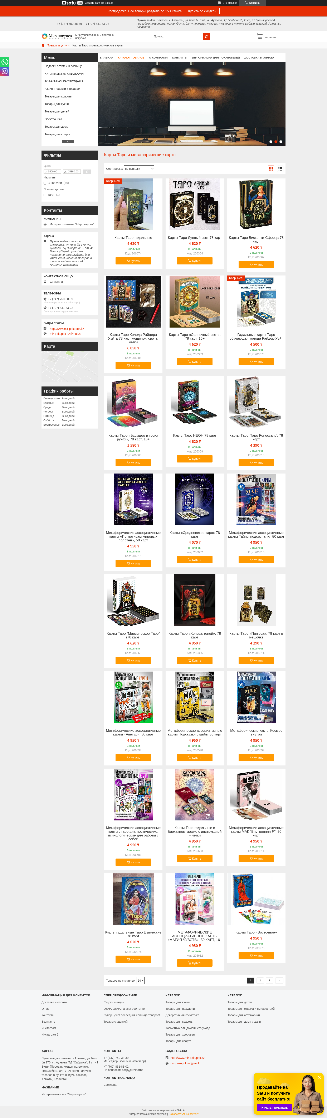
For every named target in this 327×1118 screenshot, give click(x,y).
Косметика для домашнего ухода (188, 1028)
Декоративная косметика (182, 1015)
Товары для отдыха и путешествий (251, 1008)
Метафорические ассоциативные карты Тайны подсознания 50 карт (256, 534)
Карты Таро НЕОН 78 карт (194, 435)
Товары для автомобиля (244, 1015)
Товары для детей (57, 111)
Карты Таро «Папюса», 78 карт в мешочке (256, 635)
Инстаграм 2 (50, 1034)
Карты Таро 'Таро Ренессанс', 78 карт (256, 437)
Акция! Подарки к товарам (62, 88)
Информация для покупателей (216, 57)
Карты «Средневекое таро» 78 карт (195, 534)
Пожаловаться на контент (183, 1114)
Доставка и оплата (259, 57)
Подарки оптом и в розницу (63, 66)
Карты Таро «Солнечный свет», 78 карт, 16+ (195, 336)
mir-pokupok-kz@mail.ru (66, 333)
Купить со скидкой (202, 11)
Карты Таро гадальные (133, 238)
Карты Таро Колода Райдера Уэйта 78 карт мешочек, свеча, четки (133, 338)
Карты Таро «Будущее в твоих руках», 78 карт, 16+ (133, 437)
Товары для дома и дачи (244, 1021)
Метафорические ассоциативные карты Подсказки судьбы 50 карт (194, 732)
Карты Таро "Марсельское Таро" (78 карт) (133, 635)
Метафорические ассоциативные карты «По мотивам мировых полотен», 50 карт (133, 536)
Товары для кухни (57, 104)
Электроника (53, 119)
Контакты (179, 57)
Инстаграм (49, 1028)
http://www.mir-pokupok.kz (67, 328)
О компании (158, 57)
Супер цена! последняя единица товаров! (131, 1015)
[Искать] (206, 36)
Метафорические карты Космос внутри (256, 732)
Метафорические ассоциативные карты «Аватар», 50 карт (133, 732)
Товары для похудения (181, 1008)
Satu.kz (181, 1110)
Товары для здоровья (180, 1034)
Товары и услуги (58, 45)
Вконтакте (48, 1021)
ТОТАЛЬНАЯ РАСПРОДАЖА (64, 81)
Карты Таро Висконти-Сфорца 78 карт (256, 239)
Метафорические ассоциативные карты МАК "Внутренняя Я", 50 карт (256, 831)
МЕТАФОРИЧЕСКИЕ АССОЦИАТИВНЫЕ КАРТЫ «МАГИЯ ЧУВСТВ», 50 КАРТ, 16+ (195, 936)
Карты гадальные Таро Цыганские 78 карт (133, 934)
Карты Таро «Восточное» (256, 932)
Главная (106, 57)
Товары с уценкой (115, 1021)
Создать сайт (92, 2)
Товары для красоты (58, 96)
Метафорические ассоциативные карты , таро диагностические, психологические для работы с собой (133, 833)
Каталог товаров (131, 57)
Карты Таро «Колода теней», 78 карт (195, 635)
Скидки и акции (113, 1002)
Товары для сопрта (57, 134)
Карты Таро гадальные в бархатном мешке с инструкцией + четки (195, 831)
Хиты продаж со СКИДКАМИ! (64, 73)
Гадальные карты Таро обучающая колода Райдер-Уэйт (256, 336)
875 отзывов (230, 2)
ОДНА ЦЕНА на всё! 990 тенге (124, 1008)
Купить (135, 261)
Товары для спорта (178, 1041)
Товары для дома (56, 126)
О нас (45, 1008)
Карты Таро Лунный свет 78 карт (194, 238)
